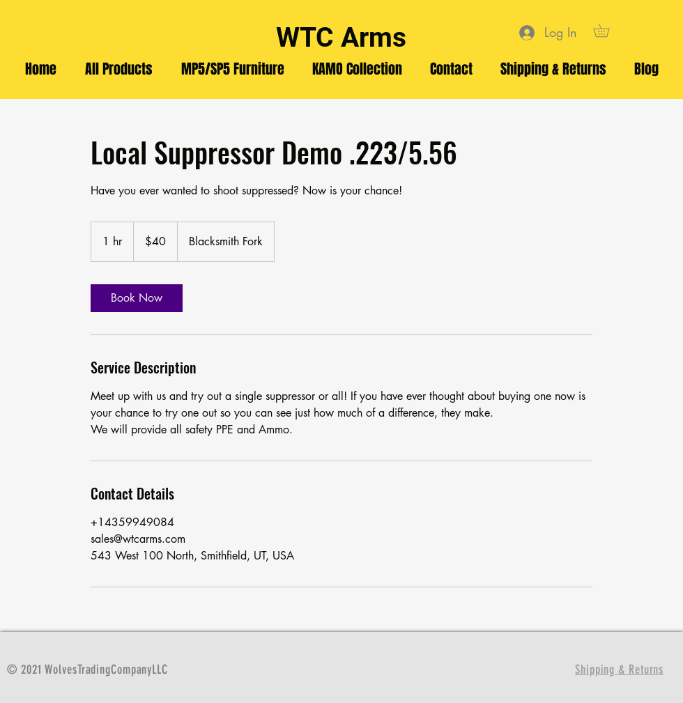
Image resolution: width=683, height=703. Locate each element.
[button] (607, 30)
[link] (137, 298)
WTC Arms (341, 38)
